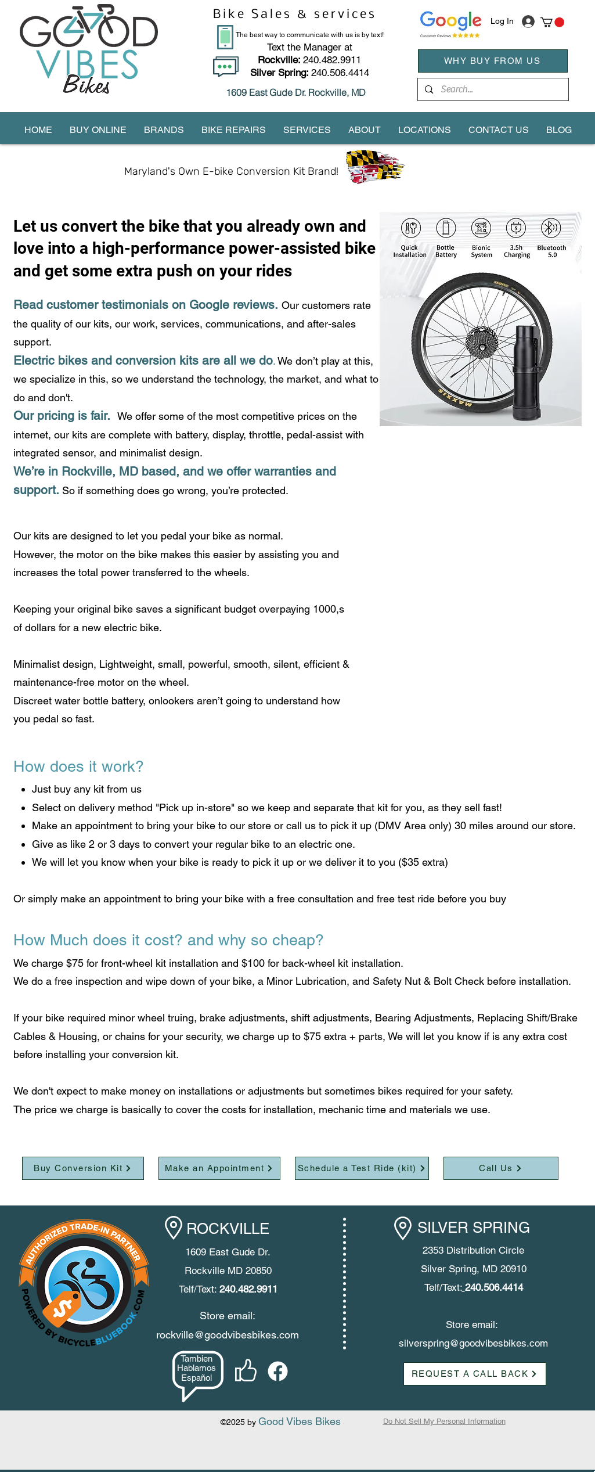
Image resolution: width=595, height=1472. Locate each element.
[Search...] (492, 89)
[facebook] (278, 1371)
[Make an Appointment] (219, 1168)
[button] (552, 22)
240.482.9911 (309, 60)
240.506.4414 (340, 72)
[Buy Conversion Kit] (83, 1168)
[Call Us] (500, 1168)
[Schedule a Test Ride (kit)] (362, 1168)
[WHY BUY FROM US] (493, 61)
